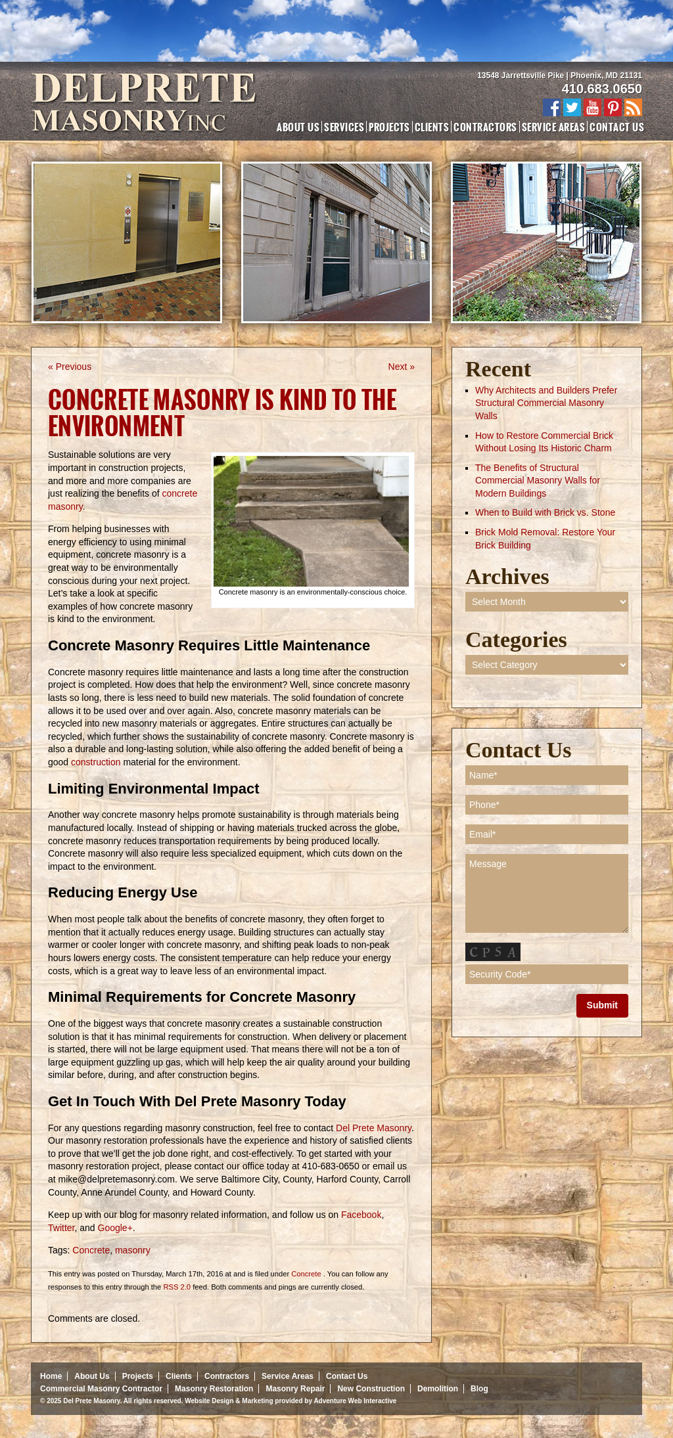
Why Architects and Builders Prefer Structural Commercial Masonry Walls (546, 403)
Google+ (114, 1228)
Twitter (61, 1228)
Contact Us (617, 127)
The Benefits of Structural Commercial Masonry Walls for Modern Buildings (537, 480)
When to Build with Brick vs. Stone (545, 512)
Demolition (437, 1388)
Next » (401, 366)
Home (51, 1376)
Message (546, 893)
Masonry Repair (295, 1388)
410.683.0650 (602, 88)
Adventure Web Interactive (354, 1400)
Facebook (359, 1214)
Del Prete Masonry (372, 1128)
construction (95, 762)
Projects (389, 127)
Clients (432, 127)
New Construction (371, 1388)
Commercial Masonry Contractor (101, 1388)
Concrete (91, 1250)
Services (344, 127)
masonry (133, 1250)
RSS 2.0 (177, 1287)
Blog (479, 1388)
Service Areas (553, 127)
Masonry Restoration (214, 1388)
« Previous (69, 366)
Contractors (485, 127)
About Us (298, 127)
